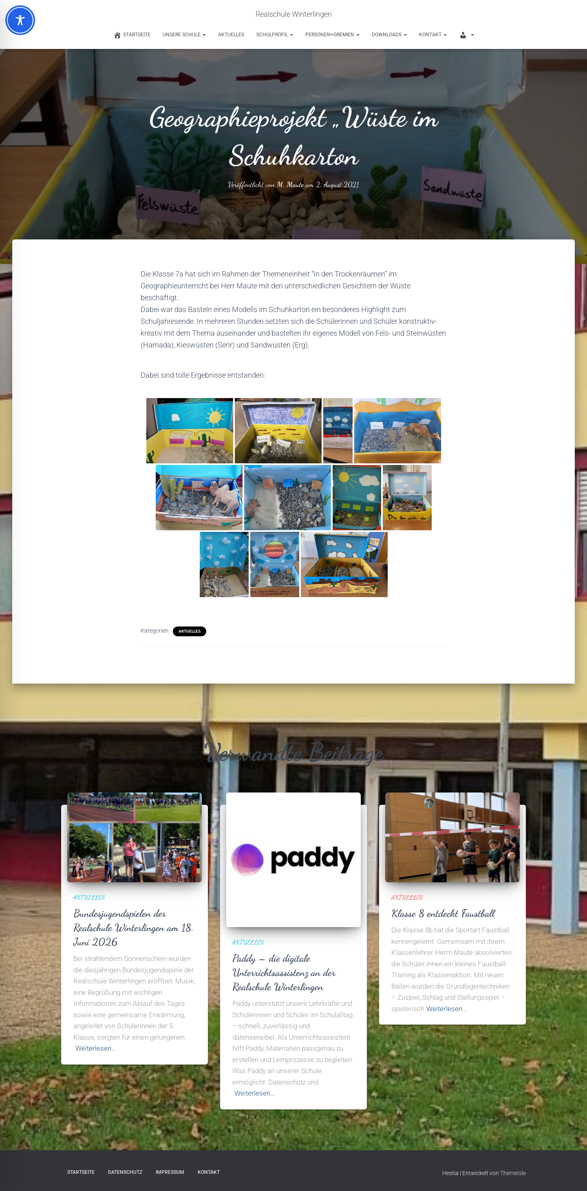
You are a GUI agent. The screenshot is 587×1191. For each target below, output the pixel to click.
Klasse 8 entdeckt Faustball (442, 913)
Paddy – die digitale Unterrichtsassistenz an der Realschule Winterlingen (283, 972)
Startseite (81, 1172)
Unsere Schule (184, 35)
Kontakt (433, 35)
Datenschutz (125, 1172)
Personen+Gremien (332, 35)
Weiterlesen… (95, 1048)
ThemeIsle (513, 1173)
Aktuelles (231, 35)
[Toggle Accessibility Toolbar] (20, 20)
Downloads (389, 35)
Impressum (170, 1172)
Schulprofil (274, 35)
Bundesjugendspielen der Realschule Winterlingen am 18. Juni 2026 (133, 927)
